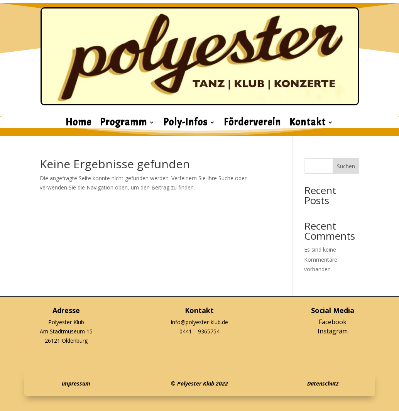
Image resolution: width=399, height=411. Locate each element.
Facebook (333, 322)
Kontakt (307, 124)
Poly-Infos (185, 124)
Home (78, 124)
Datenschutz (322, 383)
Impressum (76, 383)
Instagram (333, 331)
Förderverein (252, 124)
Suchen (346, 166)
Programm (123, 124)
